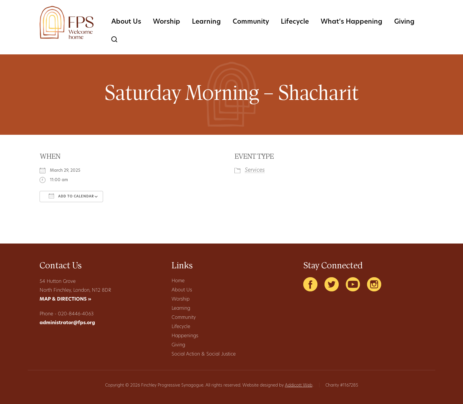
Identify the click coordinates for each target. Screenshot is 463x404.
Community (251, 22)
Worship (166, 22)
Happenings (185, 336)
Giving (404, 22)
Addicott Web (298, 385)
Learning (206, 22)
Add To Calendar (71, 196)
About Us (126, 22)
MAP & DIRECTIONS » (65, 299)
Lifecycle (295, 22)
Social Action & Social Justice (204, 354)
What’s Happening (351, 22)
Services (255, 170)
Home (178, 281)
